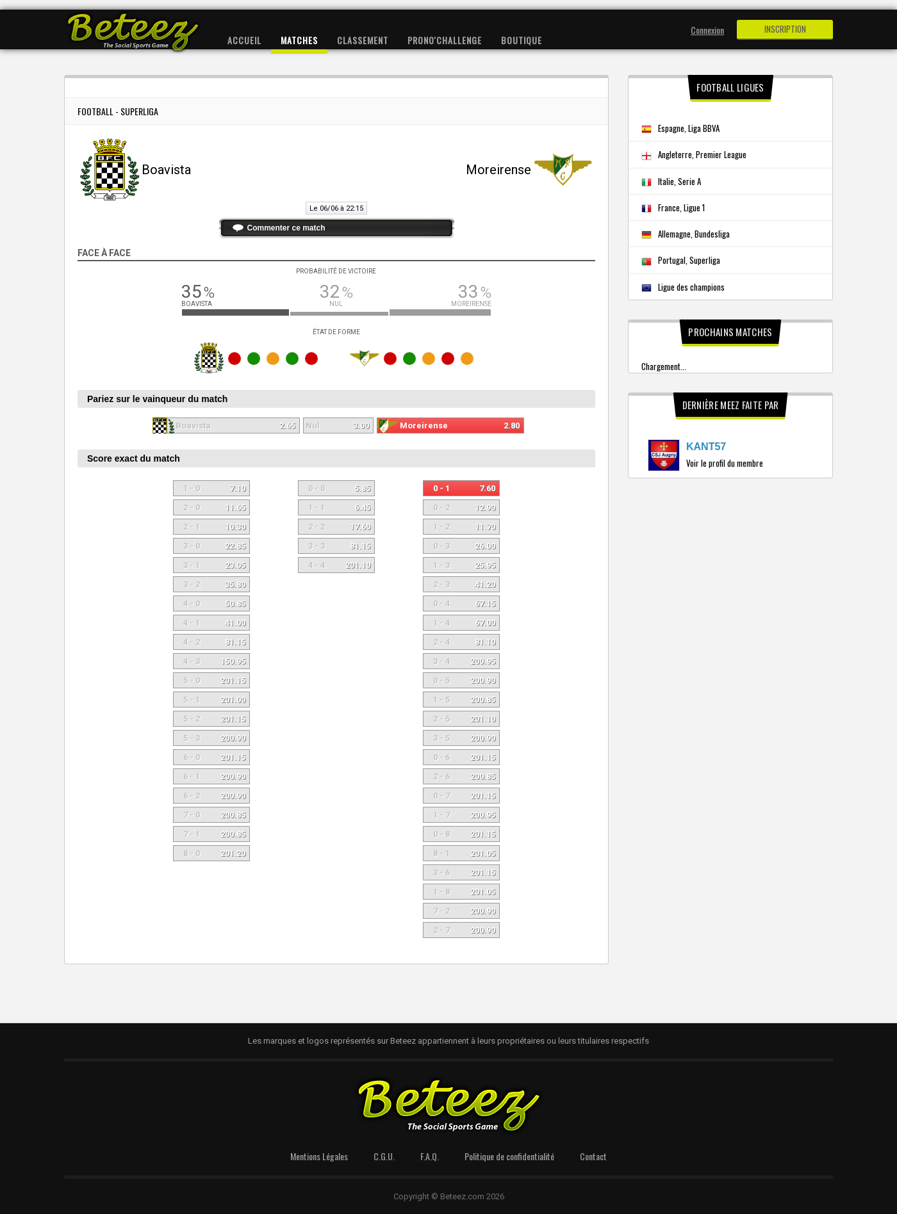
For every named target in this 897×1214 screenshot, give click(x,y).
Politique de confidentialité (509, 1156)
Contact (593, 1156)
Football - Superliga (118, 111)
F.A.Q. (429, 1156)
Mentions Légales (319, 1156)
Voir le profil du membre (724, 463)
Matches (299, 40)
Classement (362, 40)
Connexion (707, 29)
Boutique (521, 40)
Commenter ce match (286, 227)
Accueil (244, 40)
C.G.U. (384, 1156)
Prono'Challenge (444, 40)
